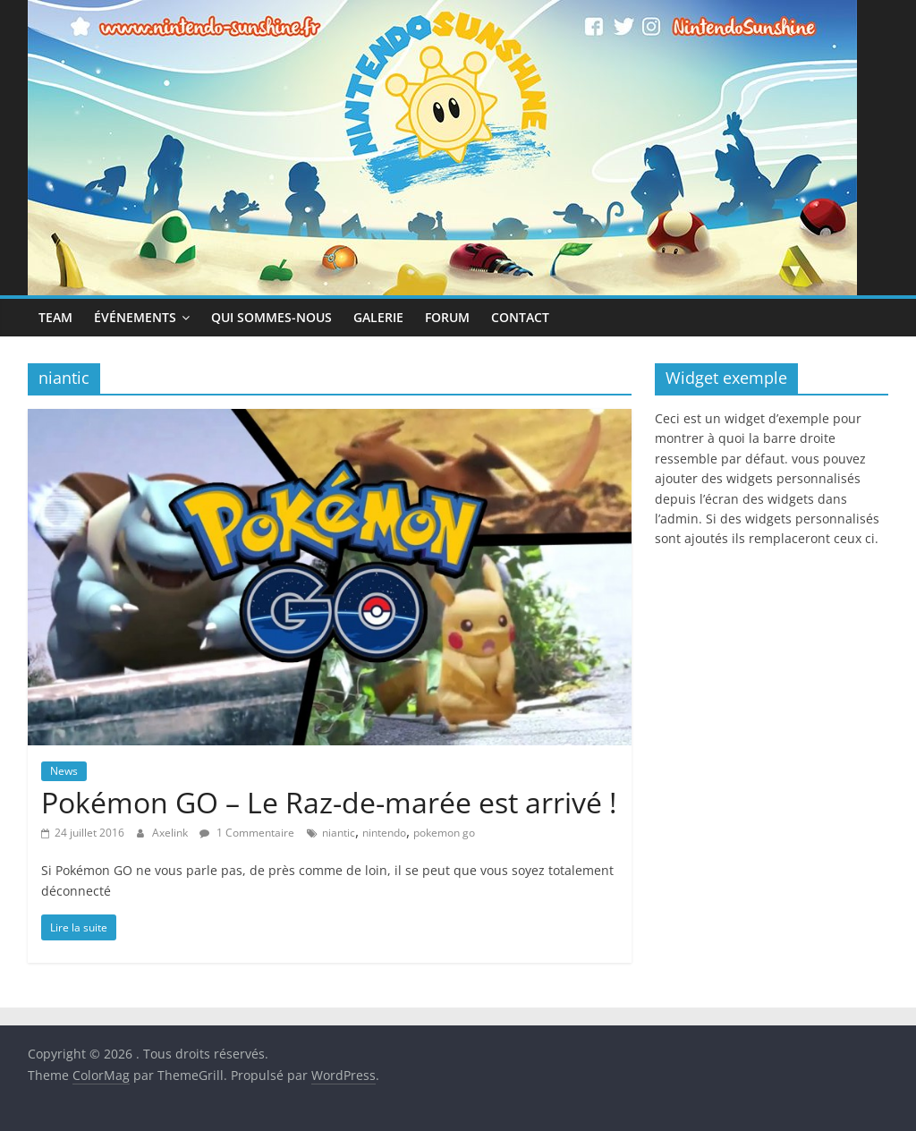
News (64, 770)
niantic (338, 832)
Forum (447, 317)
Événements (135, 317)
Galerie (378, 317)
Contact (520, 317)
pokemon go (444, 832)
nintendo (384, 832)
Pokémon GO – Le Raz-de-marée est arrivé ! (328, 802)
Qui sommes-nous (271, 317)
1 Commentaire (246, 832)
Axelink (171, 832)
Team (55, 317)
